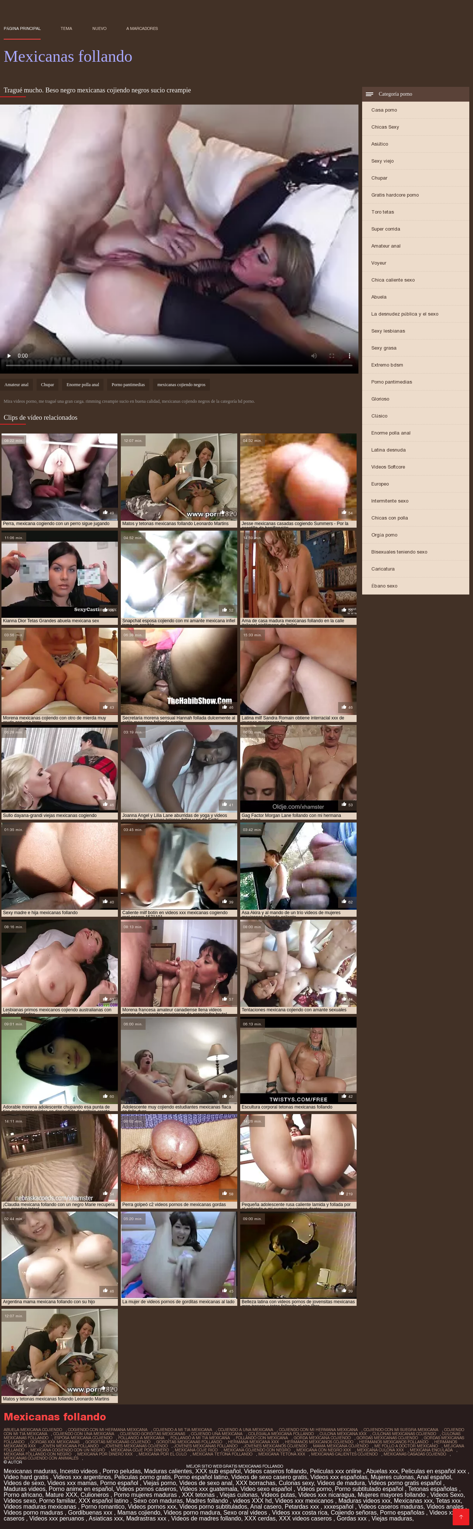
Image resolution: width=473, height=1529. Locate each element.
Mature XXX (61, 1495)
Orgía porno (384, 535)
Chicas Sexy (385, 127)
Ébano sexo (384, 586)
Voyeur (378, 263)
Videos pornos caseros (146, 1489)
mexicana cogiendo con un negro (67, 1450)
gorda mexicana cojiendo (322, 1438)
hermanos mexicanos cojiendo (319, 1442)
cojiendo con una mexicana (83, 1433)
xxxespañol (339, 1507)
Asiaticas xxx (106, 1518)
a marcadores (142, 28)
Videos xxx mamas (72, 1483)
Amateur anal (386, 246)
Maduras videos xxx (364, 1501)
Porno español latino (201, 1477)
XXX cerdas (259, 1518)
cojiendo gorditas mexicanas (152, 1433)
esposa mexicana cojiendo (83, 1438)
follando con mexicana (262, 1438)
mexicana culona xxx (380, 1450)
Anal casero (266, 1507)
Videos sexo (20, 1501)
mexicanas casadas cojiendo (415, 1454)
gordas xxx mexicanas (54, 1442)
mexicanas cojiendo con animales (41, 1458)
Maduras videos (24, 1489)
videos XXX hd (252, 1501)
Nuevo (99, 28)
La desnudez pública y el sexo (404, 314)
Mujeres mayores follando (392, 1495)
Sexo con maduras (158, 1501)
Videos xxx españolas (338, 1477)
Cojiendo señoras (354, 1512)
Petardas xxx (302, 1507)
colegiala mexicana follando (281, 1433)
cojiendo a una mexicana (245, 1429)
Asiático (379, 144)
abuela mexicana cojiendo (33, 1429)
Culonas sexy (296, 1483)
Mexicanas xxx (413, 1501)
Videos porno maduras (34, 1512)
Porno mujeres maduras (146, 1495)
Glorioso (380, 399)
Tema (66, 28)
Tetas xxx (448, 1501)
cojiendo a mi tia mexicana (182, 1429)
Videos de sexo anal (205, 1483)
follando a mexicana (141, 1438)
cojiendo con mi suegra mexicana (401, 1429)
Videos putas (278, 1495)
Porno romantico (103, 1507)
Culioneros (95, 1495)
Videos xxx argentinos (82, 1477)
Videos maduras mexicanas (41, 1507)
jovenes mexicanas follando (206, 1446)
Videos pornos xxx (152, 1507)
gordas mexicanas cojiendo (387, 1438)
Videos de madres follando (206, 1518)
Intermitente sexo (389, 501)
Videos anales (445, 1507)
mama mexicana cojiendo (340, 1446)
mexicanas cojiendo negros (181, 384)
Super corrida (385, 229)
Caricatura (383, 569)
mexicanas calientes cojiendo (344, 1454)
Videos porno (314, 1489)
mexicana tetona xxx (281, 1454)
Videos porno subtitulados (213, 1507)
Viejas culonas (239, 1495)
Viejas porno (159, 1483)
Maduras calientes (168, 1471)
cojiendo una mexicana (216, 1433)
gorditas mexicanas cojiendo (117, 1442)
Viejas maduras (391, 1518)
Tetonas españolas (433, 1489)
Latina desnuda (388, 450)
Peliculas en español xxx (434, 1471)
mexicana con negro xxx (323, 1450)
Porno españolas (403, 1512)
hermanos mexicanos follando (393, 1442)
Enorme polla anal (391, 433)
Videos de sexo (24, 1483)
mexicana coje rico (196, 1450)
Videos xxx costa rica (299, 1512)
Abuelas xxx (382, 1471)
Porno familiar (57, 1501)
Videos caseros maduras (390, 1507)
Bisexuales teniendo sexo (399, 552)
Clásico (379, 416)
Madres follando (207, 1501)
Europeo (380, 484)
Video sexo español (267, 1489)
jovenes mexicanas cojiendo (136, 1446)
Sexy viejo (382, 161)
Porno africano (23, 1495)
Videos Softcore (388, 467)
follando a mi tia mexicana (200, 1438)
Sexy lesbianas (388, 331)
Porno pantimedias (391, 382)
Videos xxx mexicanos (305, 1501)
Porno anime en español (81, 1489)
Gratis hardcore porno (395, 195)
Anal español (434, 1477)
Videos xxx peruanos (57, 1518)
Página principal (22, 28)
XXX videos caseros (306, 1518)
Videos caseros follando (275, 1471)
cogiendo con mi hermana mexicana (107, 1429)
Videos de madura (341, 1483)
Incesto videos (79, 1471)
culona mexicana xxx (343, 1433)
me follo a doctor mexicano (406, 1446)
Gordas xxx (352, 1518)
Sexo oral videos (246, 1512)
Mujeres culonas (392, 1477)
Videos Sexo (446, 1495)
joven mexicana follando (70, 1446)
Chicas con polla (389, 518)
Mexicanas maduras (30, 1471)
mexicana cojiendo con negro (257, 1450)
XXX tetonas (199, 1495)
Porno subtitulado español (370, 1489)
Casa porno (384, 110)
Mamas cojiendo (138, 1512)
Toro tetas (382, 212)
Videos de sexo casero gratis (269, 1477)
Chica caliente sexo (393, 280)
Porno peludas (122, 1471)
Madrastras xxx (147, 1518)
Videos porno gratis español (405, 1483)
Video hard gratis (27, 1477)
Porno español (120, 1483)
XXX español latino (104, 1501)
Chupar (379, 178)
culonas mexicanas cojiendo (404, 1433)
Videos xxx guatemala (208, 1489)
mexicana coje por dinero (140, 1450)
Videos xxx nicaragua (326, 1495)
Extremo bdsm (387, 365)
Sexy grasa (384, 348)
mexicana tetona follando (222, 1454)
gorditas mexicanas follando (189, 1442)
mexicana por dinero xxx (105, 1454)
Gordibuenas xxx (91, 1512)
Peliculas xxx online (336, 1471)
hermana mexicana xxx (253, 1442)
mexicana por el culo (163, 1454)
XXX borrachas (256, 1483)
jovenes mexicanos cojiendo (275, 1446)
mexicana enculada (431, 1450)
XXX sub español (218, 1471)
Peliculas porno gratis (142, 1477)
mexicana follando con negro (37, 1454)
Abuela (379, 297)
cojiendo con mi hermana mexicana (318, 1429)
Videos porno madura (192, 1512)
